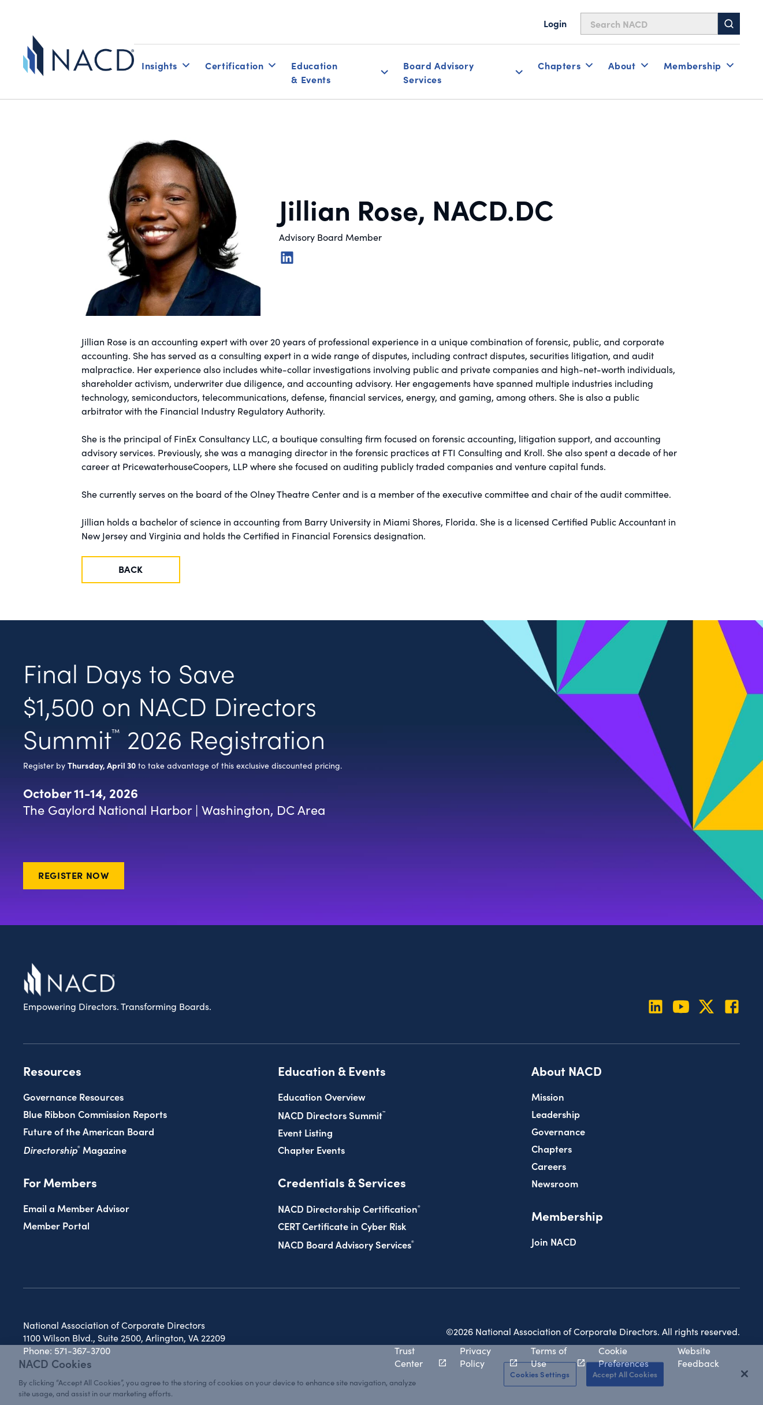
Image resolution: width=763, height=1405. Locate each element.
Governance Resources (73, 1096)
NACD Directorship (349, 1208)
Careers (548, 1165)
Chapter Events (311, 1149)
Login (555, 23)
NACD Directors (331, 1114)
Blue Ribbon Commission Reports (95, 1113)
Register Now (73, 875)
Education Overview (322, 1096)
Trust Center (413, 1356)
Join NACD (553, 1241)
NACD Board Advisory (346, 1244)
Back (131, 568)
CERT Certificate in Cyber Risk (342, 1225)
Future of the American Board (88, 1131)
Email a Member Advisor (76, 1207)
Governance (558, 1131)
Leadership (555, 1113)
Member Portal (56, 1225)
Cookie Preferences (623, 1356)
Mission (547, 1096)
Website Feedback (698, 1356)
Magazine (74, 1149)
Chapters (551, 1148)
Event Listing (305, 1132)
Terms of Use (551, 1356)
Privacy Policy (482, 1356)
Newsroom (554, 1183)
